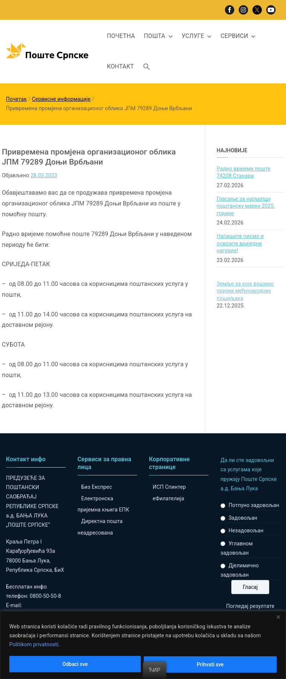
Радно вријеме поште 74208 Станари (243, 172)
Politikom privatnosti (33, 644)
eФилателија (168, 498)
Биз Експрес (96, 487)
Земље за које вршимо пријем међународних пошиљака (245, 291)
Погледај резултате (250, 606)
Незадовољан (246, 530)
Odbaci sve (75, 664)
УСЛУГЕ (197, 36)
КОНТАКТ (120, 66)
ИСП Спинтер (169, 487)
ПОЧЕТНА (121, 35)
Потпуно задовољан (254, 505)
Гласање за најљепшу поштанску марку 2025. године (246, 206)
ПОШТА (158, 36)
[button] (169, 36)
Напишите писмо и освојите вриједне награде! (240, 243)
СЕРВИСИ (237, 36)
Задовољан (243, 518)
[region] (143, 645)
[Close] (278, 617)
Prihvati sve (210, 664)
